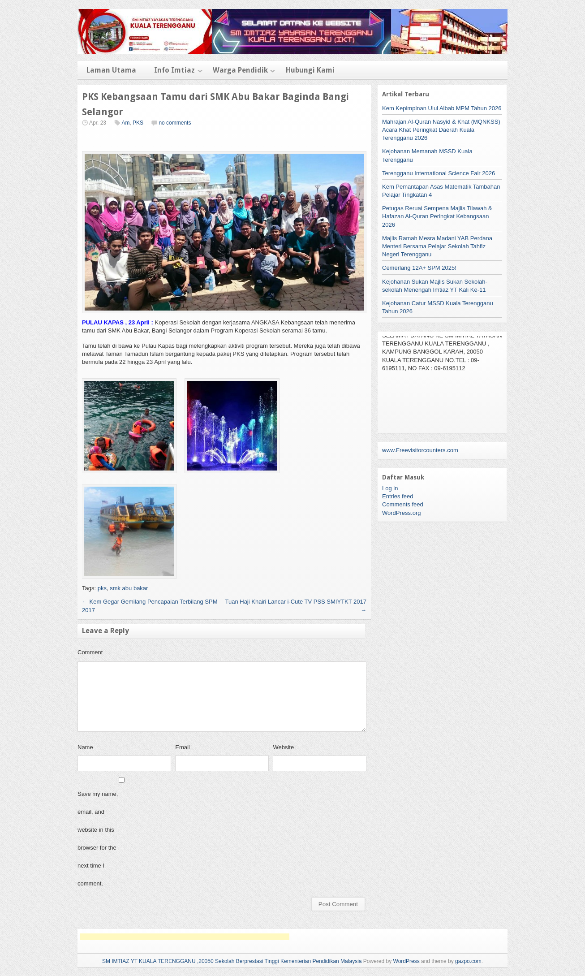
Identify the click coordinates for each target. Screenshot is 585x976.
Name (85, 747)
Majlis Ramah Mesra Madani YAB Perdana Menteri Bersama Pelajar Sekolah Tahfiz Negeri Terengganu (437, 246)
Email (182, 747)
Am (125, 123)
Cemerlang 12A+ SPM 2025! (419, 267)
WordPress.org (401, 513)
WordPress (406, 961)
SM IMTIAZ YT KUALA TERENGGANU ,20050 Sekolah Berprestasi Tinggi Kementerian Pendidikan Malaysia (232, 961)
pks (102, 588)
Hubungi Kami (310, 70)
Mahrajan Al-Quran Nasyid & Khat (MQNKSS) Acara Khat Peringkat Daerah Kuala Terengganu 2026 (441, 129)
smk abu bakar (129, 588)
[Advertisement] (184, 936)
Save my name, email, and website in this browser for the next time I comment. (97, 838)
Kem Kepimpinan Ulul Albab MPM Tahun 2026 (441, 108)
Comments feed (402, 504)
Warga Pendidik (240, 70)
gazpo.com (468, 961)
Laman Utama (111, 70)
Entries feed (397, 496)
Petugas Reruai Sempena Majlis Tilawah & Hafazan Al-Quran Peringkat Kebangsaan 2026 (437, 216)
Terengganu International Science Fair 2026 (438, 173)
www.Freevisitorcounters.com (420, 450)
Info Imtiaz (174, 70)
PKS (138, 123)
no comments (175, 123)
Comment (90, 652)
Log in (390, 488)
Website (283, 747)
